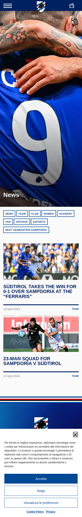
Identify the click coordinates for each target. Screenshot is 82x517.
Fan (8, 222)
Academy (65, 213)
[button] (75, 434)
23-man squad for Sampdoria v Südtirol (32, 364)
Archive (22, 222)
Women (49, 213)
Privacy (51, 511)
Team (22, 213)
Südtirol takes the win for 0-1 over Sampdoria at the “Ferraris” (40, 292)
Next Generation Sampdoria (26, 230)
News (9, 213)
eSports (39, 222)
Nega (41, 491)
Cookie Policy (35, 511)
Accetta (40, 479)
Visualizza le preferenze (41, 503)
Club (34, 213)
